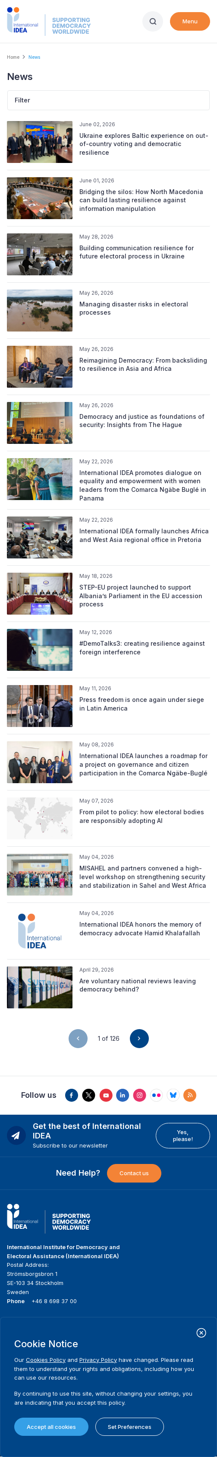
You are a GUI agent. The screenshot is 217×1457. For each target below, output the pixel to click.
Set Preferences (129, 1426)
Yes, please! (183, 1135)
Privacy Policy (98, 1359)
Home (13, 57)
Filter (22, 100)
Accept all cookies (51, 1426)
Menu (190, 21)
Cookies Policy (46, 1359)
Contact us (134, 1173)
